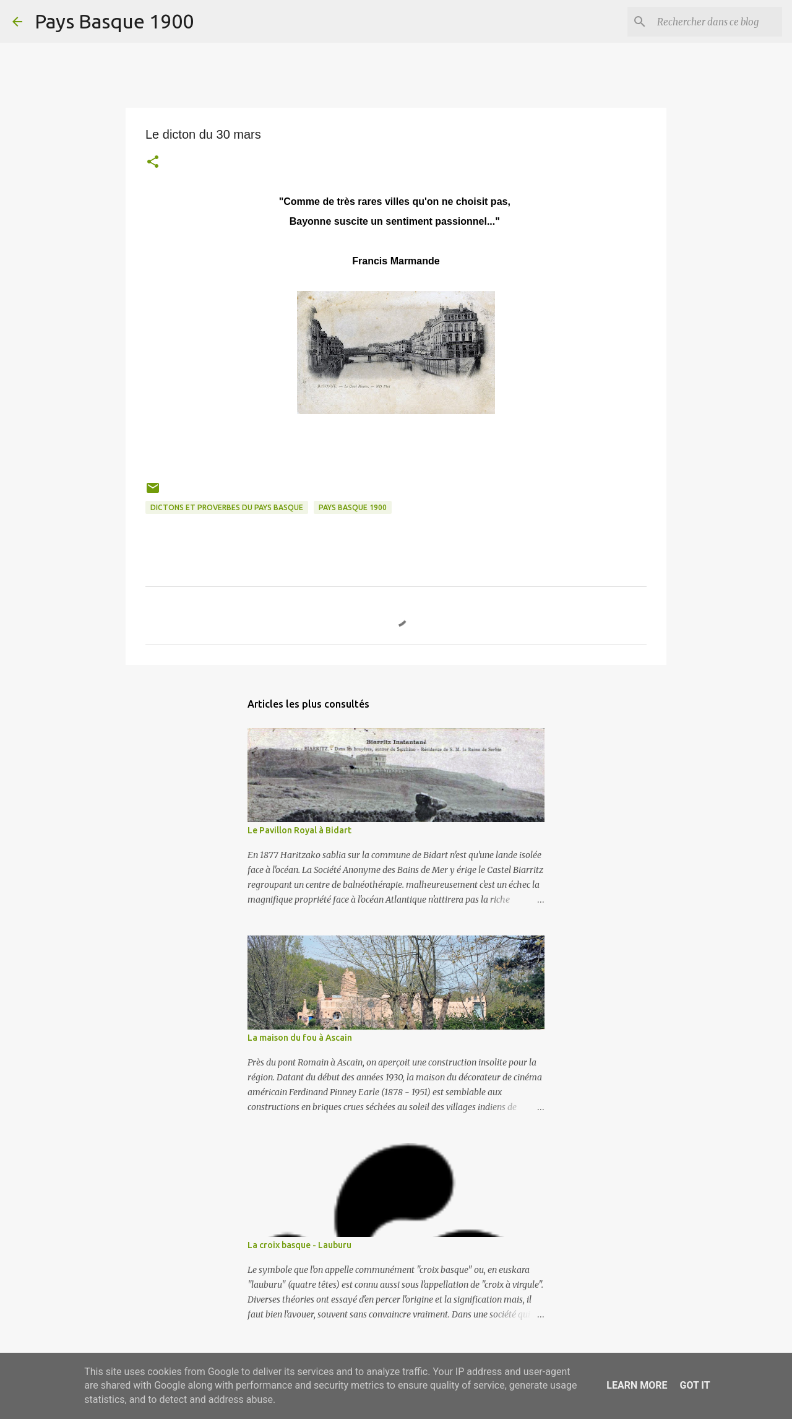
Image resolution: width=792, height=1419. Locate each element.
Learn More (636, 1385)
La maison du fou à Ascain (300, 1038)
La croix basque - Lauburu (299, 1245)
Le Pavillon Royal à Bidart (299, 830)
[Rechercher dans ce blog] (717, 22)
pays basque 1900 (353, 507)
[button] (152, 163)
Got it (694, 1385)
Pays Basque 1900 (114, 21)
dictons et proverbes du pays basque (226, 507)
